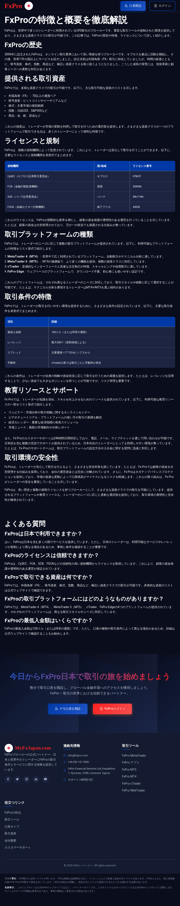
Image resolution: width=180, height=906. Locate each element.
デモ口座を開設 (65, 714)
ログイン (161, 6)
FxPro (18, 6)
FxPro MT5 (129, 775)
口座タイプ (12, 833)
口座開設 (129, 6)
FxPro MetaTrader (134, 760)
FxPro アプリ (130, 767)
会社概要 (10, 847)
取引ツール (12, 826)
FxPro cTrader (131, 789)
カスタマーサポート (18, 854)
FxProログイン (115, 714)
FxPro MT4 (129, 782)
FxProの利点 (13, 818)
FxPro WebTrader (133, 796)
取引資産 (10, 840)
